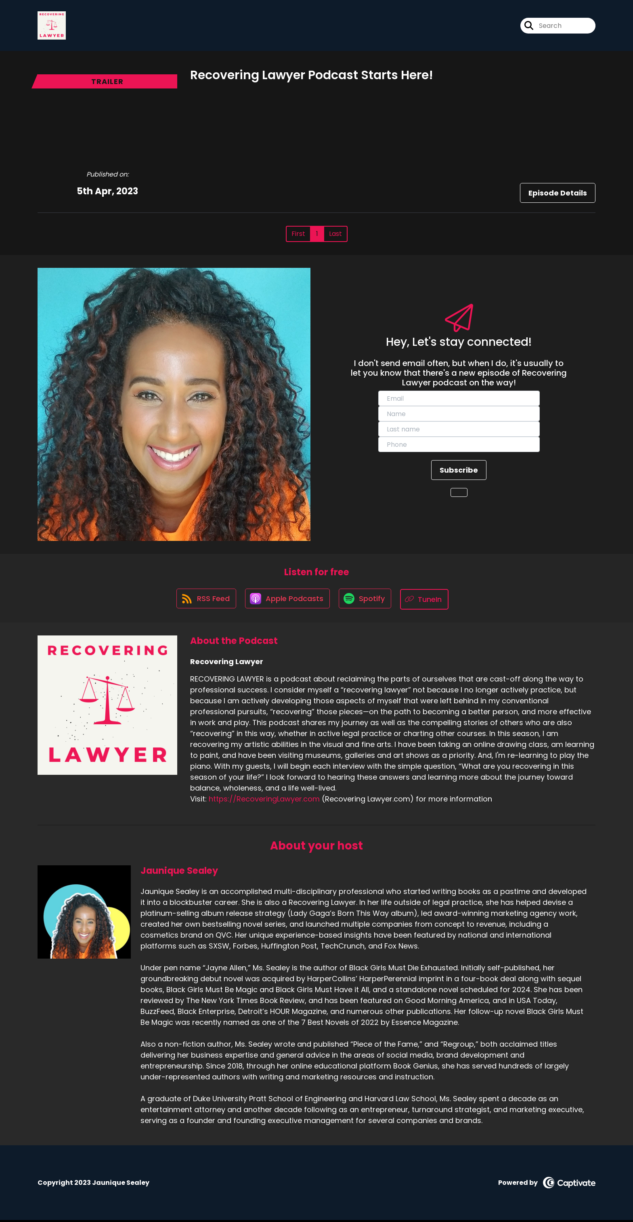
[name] (459, 415)
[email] (459, 400)
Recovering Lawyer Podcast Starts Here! (311, 76)
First (298, 235)
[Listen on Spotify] (366, 601)
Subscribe (459, 472)
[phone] (459, 446)
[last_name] (459, 430)
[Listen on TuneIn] (426, 601)
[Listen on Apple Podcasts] (287, 600)
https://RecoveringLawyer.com (264, 800)
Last (335, 235)
